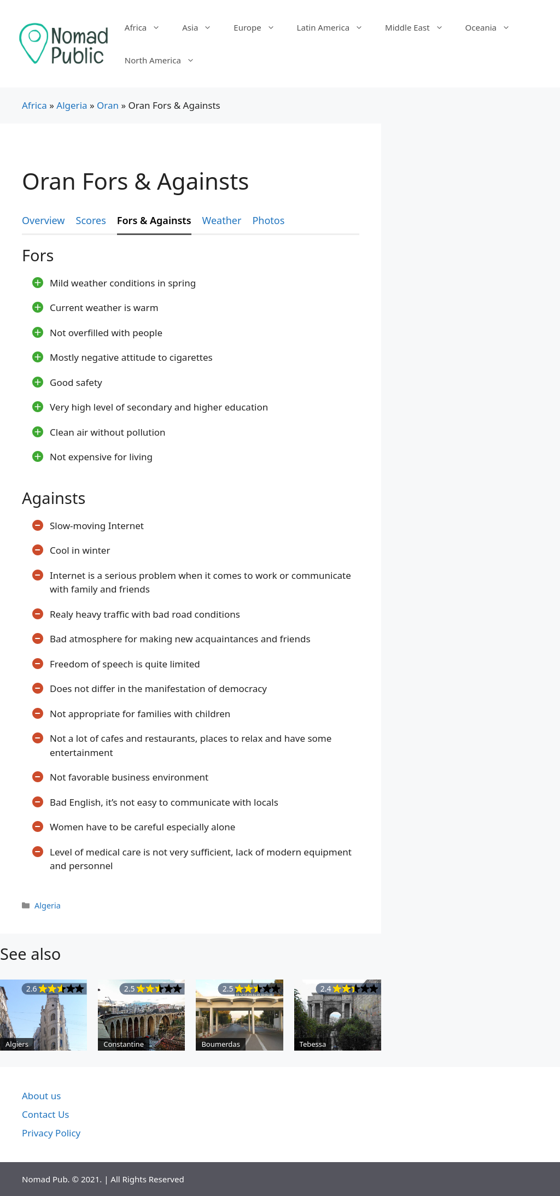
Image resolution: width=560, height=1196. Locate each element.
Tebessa (313, 1044)
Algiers (16, 1044)
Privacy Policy (51, 1133)
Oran (108, 105)
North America (165, 60)
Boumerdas (220, 1044)
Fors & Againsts (154, 220)
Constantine (123, 1044)
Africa (148, 27)
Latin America (335, 27)
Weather (222, 220)
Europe (259, 27)
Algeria (71, 105)
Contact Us (45, 1114)
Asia (202, 27)
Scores (91, 220)
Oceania (493, 27)
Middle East (419, 27)
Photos (268, 220)
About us (41, 1095)
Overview (43, 220)
